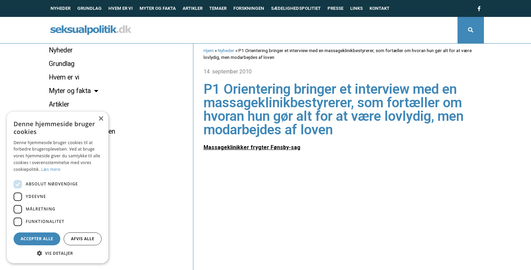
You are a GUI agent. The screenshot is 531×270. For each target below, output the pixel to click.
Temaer (218, 8)
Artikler (193, 8)
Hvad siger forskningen (82, 131)
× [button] (100, 118)
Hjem (209, 50)
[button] (471, 30)
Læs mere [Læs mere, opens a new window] (50, 169)
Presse (335, 8)
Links (356, 8)
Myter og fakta (158, 8)
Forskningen (248, 8)
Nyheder (60, 8)
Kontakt (379, 8)
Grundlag (89, 8)
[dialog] (57, 187)
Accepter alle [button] (37, 239)
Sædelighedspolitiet (296, 8)
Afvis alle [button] (82, 239)
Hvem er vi (120, 8)
